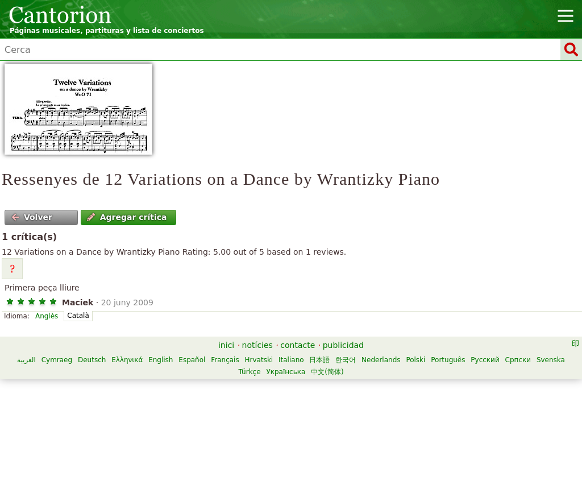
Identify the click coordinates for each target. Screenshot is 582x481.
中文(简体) (327, 372)
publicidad (343, 345)
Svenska (551, 360)
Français (225, 360)
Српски (518, 360)
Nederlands (380, 360)
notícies (257, 345)
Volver (31, 217)
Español (191, 360)
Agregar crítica (127, 217)
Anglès (46, 316)
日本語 (319, 360)
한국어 (345, 360)
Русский (485, 360)
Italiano (291, 360)
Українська (285, 372)
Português (448, 360)
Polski (415, 360)
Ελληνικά (127, 360)
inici (226, 345)
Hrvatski (259, 360)
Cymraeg (56, 360)
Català (78, 316)
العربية (26, 360)
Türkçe (249, 372)
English (160, 360)
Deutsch (92, 360)
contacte (297, 345)
